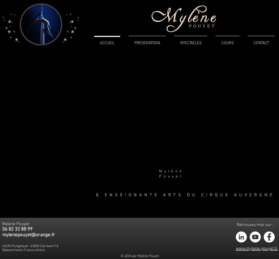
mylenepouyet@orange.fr (28, 235)
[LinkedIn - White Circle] (241, 237)
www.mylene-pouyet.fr (257, 248)
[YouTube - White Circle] (255, 237)
